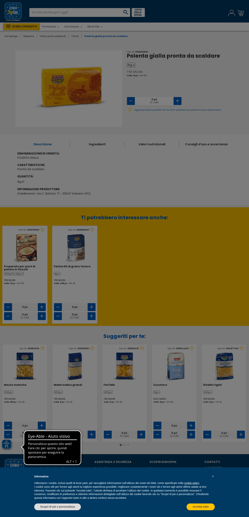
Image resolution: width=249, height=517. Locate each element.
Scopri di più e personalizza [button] (57, 506)
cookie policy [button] (191, 483)
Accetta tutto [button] (201, 506)
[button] (213, 476)
